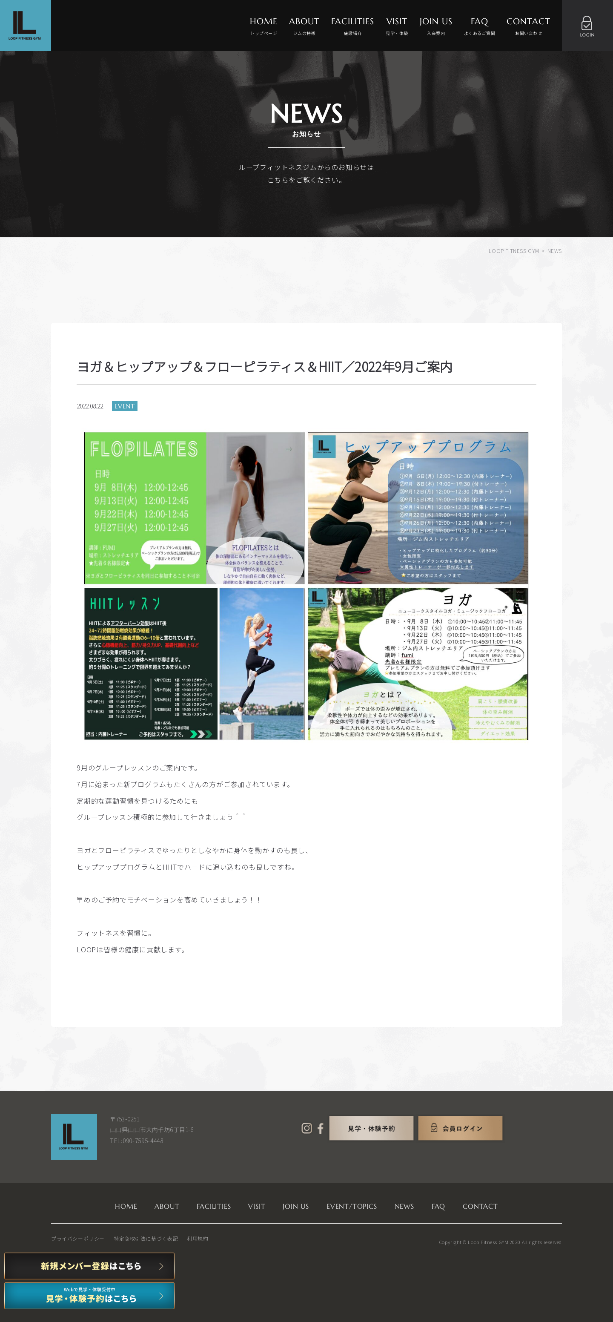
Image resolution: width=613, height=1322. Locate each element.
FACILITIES (352, 26)
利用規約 (197, 1238)
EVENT (125, 406)
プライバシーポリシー (78, 1238)
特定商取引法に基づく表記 (146, 1238)
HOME (264, 26)
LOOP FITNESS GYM (514, 250)
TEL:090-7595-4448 (136, 1140)
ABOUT (304, 26)
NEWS (404, 1206)
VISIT (397, 26)
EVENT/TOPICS (352, 1206)
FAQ (480, 26)
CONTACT (528, 26)
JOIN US (436, 26)
